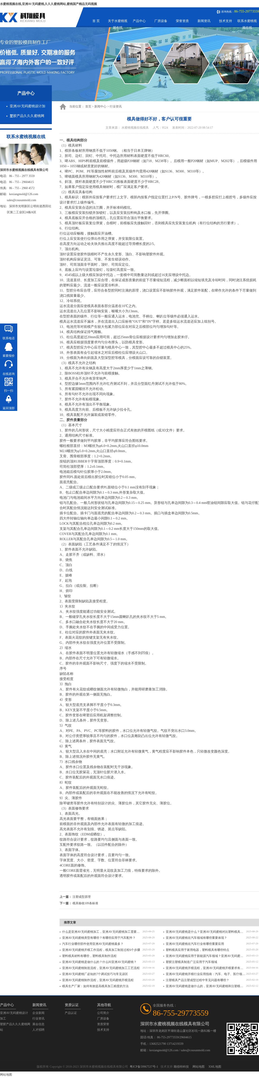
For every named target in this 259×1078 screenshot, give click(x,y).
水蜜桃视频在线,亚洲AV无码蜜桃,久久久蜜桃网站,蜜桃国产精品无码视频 (48, 4)
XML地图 (214, 1066)
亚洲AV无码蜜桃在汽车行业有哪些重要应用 (195, 943)
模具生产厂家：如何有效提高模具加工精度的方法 (95, 986)
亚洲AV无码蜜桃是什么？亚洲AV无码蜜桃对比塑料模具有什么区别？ (206, 931)
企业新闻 (38, 1013)
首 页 (96, 21)
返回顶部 (9, 408)
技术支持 (225, 21)
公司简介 (103, 1013)
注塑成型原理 (82, 896)
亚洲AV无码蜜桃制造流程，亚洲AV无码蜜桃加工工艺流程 (101, 968)
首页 (88, 106)
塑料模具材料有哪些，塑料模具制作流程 (89, 956)
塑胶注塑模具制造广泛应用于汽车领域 (191, 962)
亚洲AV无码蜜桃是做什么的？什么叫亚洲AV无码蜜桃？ (99, 962)
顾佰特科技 (181, 1066)
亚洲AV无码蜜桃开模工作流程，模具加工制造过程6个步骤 (101, 950)
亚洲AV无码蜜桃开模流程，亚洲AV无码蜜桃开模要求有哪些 (206, 968)
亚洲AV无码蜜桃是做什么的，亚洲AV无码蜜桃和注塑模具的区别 (206, 986)
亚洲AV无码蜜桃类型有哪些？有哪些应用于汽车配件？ (99, 937)
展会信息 (38, 1024)
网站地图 (199, 1066)
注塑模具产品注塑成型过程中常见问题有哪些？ (197, 980)
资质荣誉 (103, 1024)
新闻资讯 (203, 21)
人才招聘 (38, 1029)
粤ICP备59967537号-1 (144, 1066)
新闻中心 (100, 106)
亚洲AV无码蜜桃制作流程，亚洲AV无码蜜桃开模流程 (98, 980)
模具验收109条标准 (85, 903)
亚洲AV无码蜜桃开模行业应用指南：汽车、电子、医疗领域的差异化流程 (206, 974)
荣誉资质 (182, 21)
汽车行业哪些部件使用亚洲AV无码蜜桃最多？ (92, 943)
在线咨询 (9, 374)
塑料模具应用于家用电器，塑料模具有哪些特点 (197, 950)
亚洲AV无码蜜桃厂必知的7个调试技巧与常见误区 (95, 974)
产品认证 (71, 1013)
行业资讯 (116, 106)
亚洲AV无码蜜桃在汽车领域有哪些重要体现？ (196, 937)
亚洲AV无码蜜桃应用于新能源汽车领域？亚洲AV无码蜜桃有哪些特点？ (206, 956)
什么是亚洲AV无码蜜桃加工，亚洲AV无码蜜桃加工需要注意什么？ (102, 931)
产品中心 (139, 21)
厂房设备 (160, 21)
